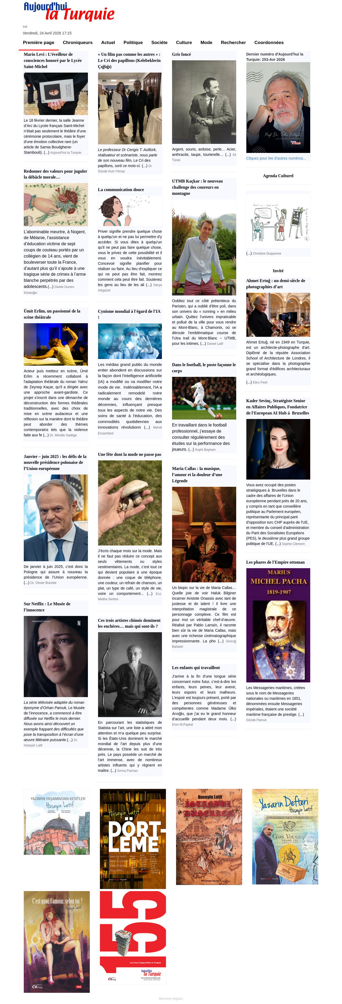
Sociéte (159, 42)
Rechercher (233, 42)
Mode (206, 42)
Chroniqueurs (77, 42)
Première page (38, 42)
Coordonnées (269, 42)
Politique (133, 42)
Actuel (108, 42)
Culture (184, 42)
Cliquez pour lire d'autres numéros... (276, 158)
